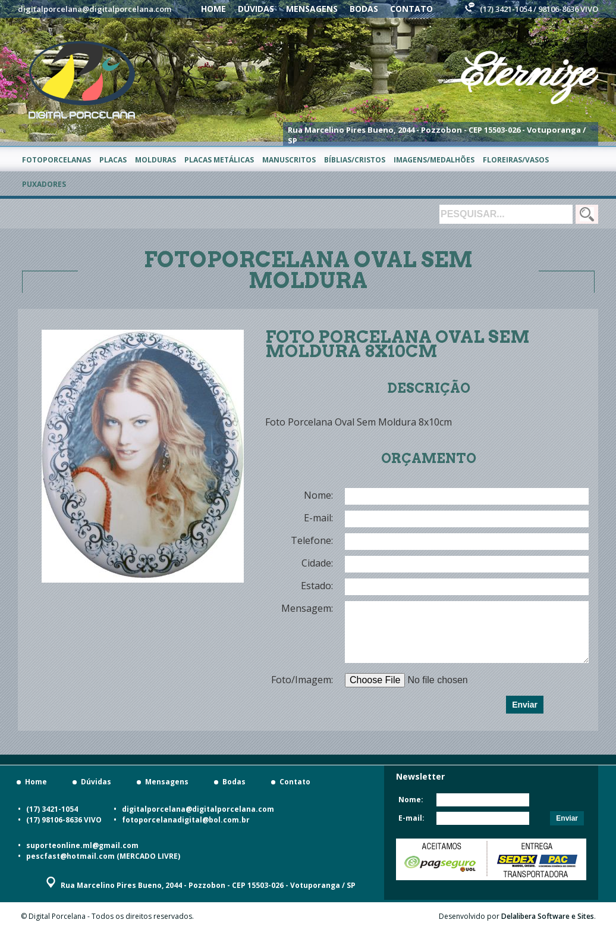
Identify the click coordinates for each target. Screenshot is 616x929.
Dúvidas (256, 8)
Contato (411, 8)
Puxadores (44, 184)
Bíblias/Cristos (354, 160)
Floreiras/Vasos (516, 160)
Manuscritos (289, 160)
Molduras (155, 160)
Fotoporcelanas (56, 160)
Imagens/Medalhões (434, 160)
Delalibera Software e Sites (547, 916)
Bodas (364, 8)
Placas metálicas (219, 160)
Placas (113, 160)
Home (213, 8)
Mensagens (312, 8)
